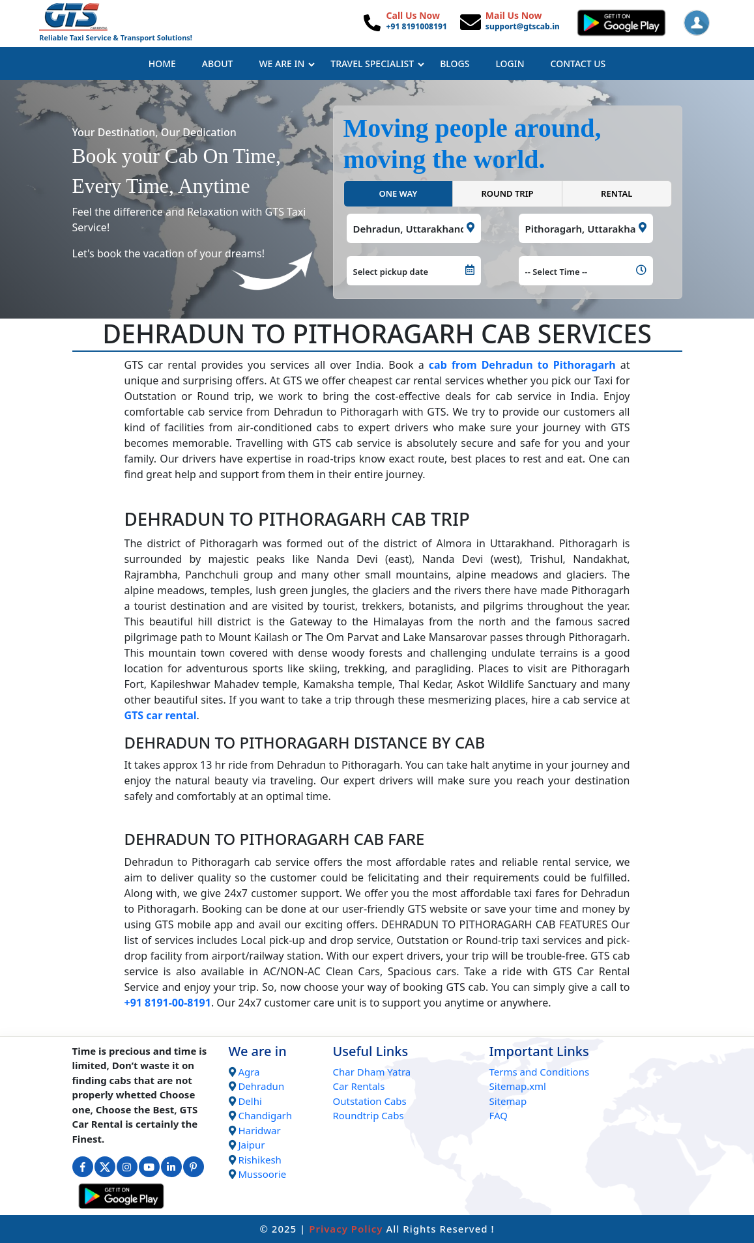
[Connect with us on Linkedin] (171, 1166)
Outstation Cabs (369, 1100)
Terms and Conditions (539, 1071)
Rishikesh (259, 1159)
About (217, 63)
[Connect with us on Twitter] (104, 1166)
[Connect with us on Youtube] (149, 1166)
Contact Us (578, 63)
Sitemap (508, 1100)
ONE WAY (398, 193)
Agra (248, 1071)
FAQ (498, 1115)
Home (162, 63)
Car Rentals (358, 1086)
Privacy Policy (346, 1228)
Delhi (249, 1100)
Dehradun (261, 1086)
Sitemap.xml (517, 1086)
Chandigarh (265, 1115)
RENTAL (616, 193)
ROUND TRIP (507, 193)
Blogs (454, 63)
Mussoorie (262, 1173)
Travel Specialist (377, 63)
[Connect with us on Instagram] (127, 1166)
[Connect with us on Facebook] (82, 1166)
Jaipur (251, 1144)
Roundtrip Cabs (367, 1115)
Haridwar (259, 1130)
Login (509, 63)
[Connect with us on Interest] (193, 1166)
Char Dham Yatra (371, 1071)
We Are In (287, 63)
